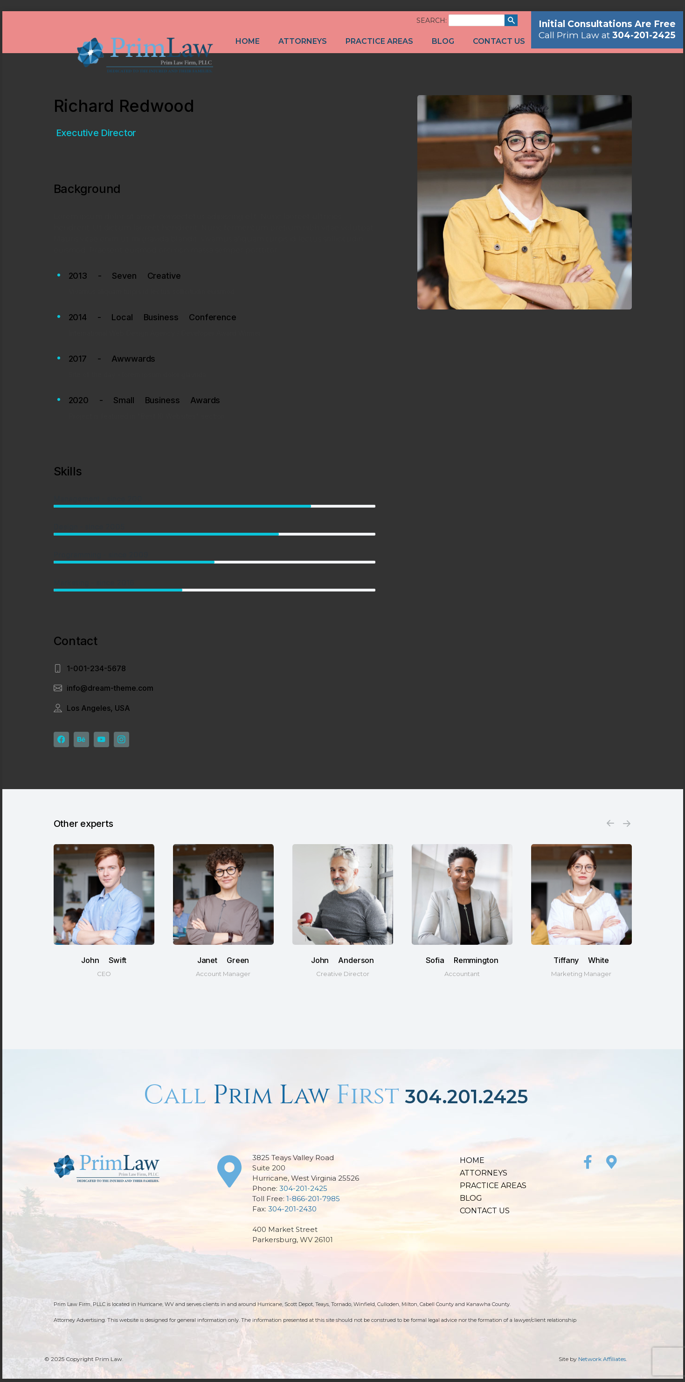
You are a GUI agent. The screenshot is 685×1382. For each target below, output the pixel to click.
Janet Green (223, 963)
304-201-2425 (303, 1191)
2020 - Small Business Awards (145, 400)
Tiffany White (581, 963)
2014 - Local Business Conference (152, 317)
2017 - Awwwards (112, 359)
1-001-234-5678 (96, 668)
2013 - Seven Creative (125, 276)
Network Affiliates (602, 1362)
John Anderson (342, 963)
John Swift (104, 963)
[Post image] (104, 897)
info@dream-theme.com (110, 688)
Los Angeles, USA (98, 708)
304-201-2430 (292, 1212)
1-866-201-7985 (313, 1201)
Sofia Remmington (462, 963)
